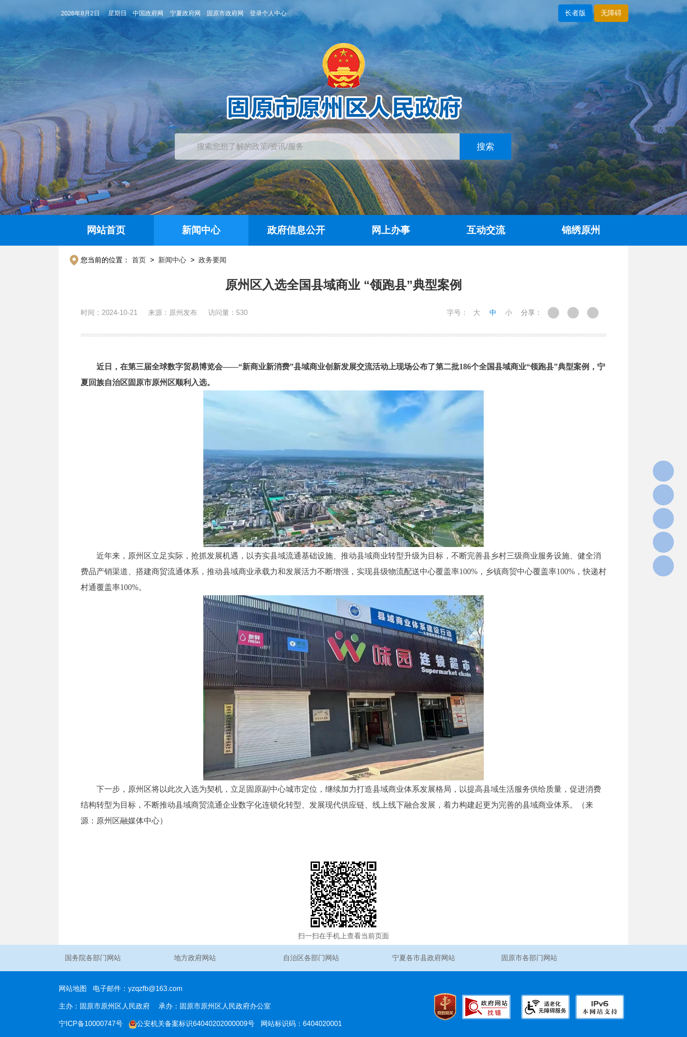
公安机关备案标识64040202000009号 (192, 1023)
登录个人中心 (268, 13)
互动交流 (486, 230)
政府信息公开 (296, 230)
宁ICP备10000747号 (91, 1023)
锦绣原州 (581, 230)
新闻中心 (201, 230)
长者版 (575, 13)
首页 (139, 260)
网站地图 (73, 988)
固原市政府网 (225, 13)
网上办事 (391, 230)
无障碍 (611, 13)
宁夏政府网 (185, 13)
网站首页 (106, 230)
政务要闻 (212, 260)
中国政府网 (148, 13)
